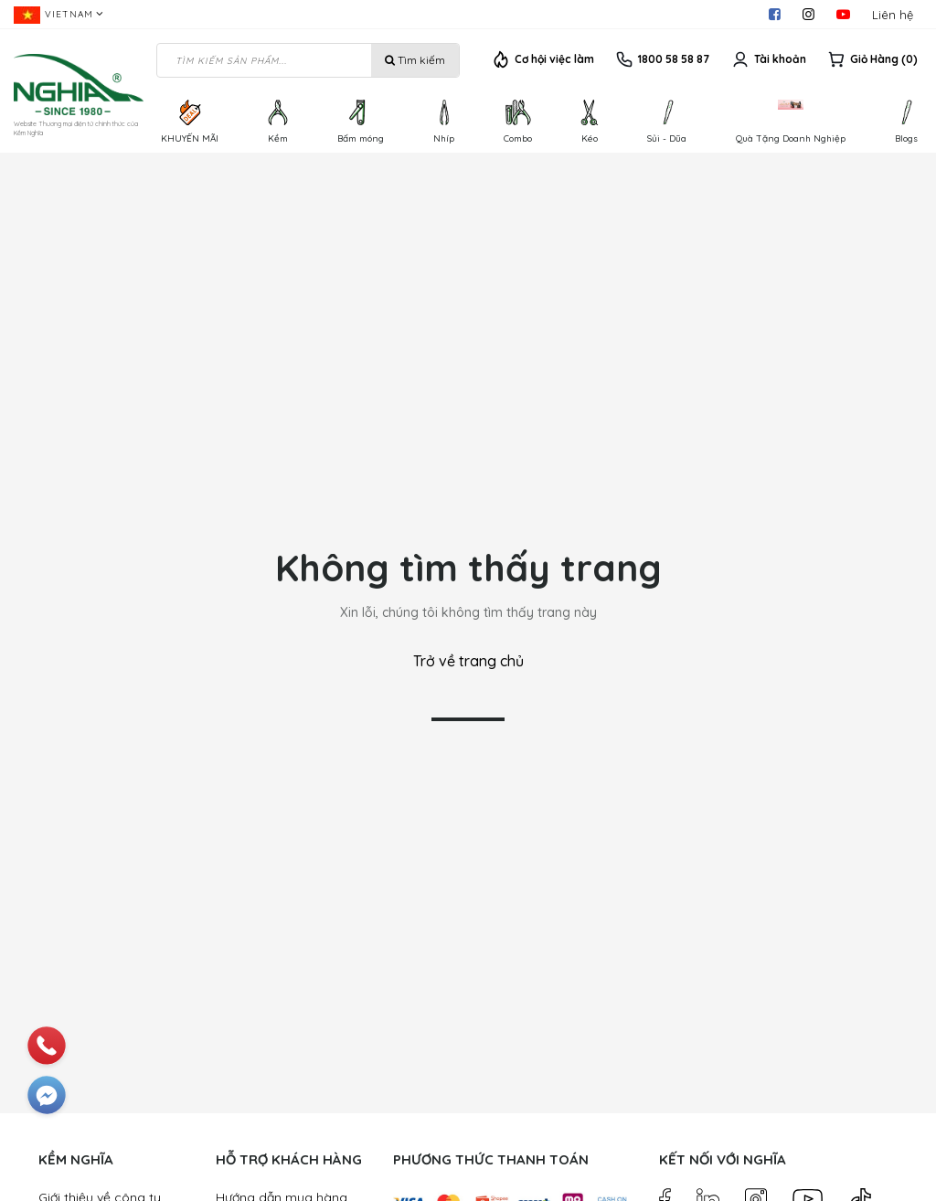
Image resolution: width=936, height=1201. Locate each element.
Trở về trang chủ (468, 661)
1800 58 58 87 (673, 59)
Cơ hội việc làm (554, 59)
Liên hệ (892, 14)
